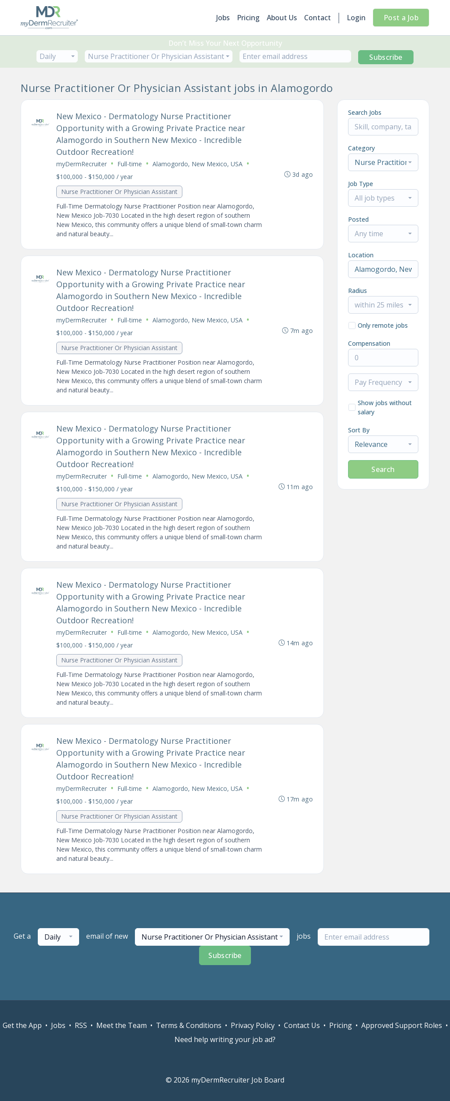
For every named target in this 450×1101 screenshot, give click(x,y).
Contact (317, 17)
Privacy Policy (253, 1025)
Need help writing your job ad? (225, 1039)
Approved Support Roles (401, 1025)
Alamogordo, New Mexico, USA (197, 164)
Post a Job (401, 17)
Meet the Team (121, 1025)
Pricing (248, 17)
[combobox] (57, 56)
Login (356, 17)
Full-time (129, 164)
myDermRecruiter (81, 164)
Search (383, 469)
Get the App (22, 1025)
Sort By (359, 430)
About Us (282, 17)
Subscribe (386, 57)
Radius (357, 290)
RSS (81, 1025)
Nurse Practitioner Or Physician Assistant (119, 191)
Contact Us (302, 1025)
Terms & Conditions (188, 1025)
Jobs (223, 17)
